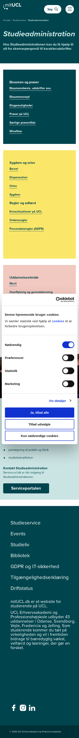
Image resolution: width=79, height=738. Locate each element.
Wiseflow (15, 131)
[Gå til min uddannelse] (12, 7)
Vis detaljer (57, 400)
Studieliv (20, 544)
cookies (58, 321)
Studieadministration (38, 20)
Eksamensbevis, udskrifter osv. (30, 88)
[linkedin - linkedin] (32, 709)
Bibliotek (20, 555)
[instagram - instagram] (23, 709)
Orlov (13, 186)
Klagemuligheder (21, 105)
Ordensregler (18, 220)
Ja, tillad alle (39, 412)
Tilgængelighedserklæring (40, 577)
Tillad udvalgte (39, 424)
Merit (13, 283)
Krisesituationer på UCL (25, 211)
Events (18, 533)
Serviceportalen (26, 488)
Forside (7, 20)
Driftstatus (22, 588)
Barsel (13, 169)
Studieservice (19, 20)
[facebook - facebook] (14, 709)
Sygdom (14, 194)
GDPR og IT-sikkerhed (35, 566)
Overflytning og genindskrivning (31, 292)
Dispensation (18, 177)
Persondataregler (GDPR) (26, 229)
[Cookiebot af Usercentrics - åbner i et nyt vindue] (56, 300)
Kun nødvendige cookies (39, 436)
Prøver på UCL (19, 114)
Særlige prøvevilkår (22, 122)
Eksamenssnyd (19, 97)
